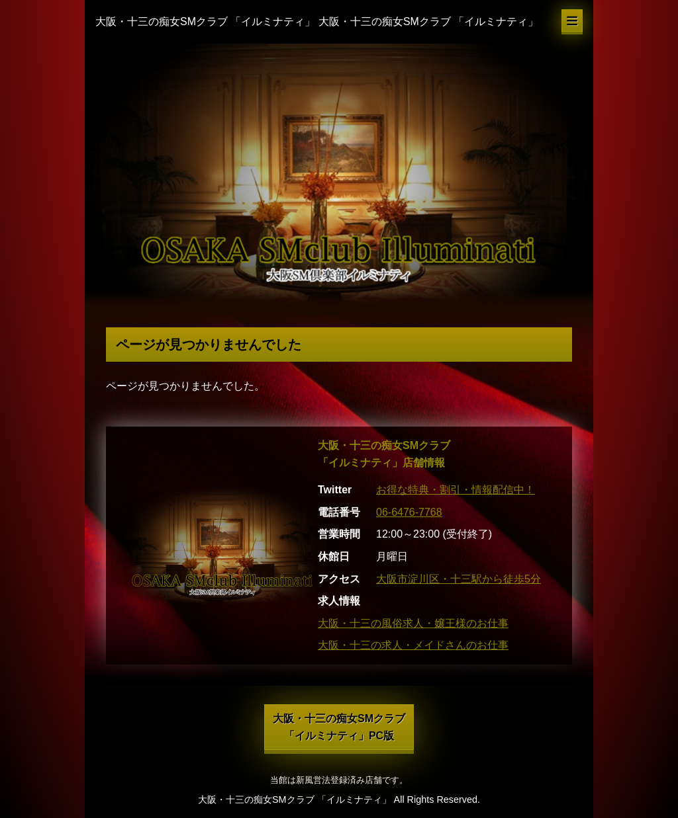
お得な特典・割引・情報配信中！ (455, 489)
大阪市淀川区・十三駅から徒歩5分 (458, 579)
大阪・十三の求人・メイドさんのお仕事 (413, 645)
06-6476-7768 (409, 512)
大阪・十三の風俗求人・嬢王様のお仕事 (413, 623)
